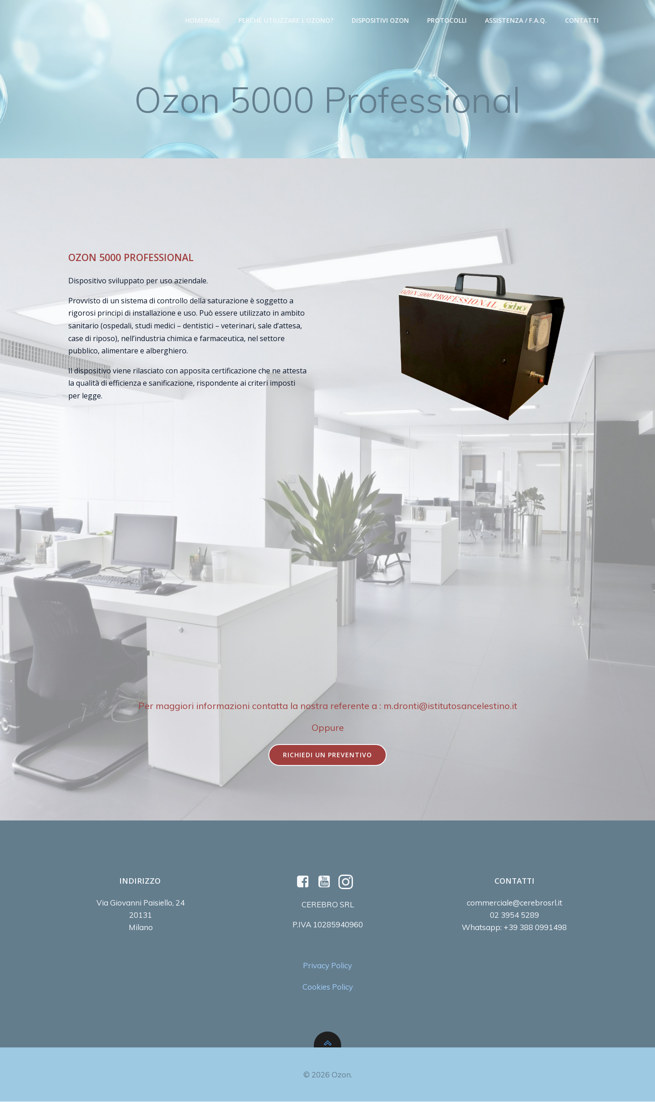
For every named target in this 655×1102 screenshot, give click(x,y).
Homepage (202, 20)
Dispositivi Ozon (380, 20)
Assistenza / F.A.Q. (516, 20)
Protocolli (447, 20)
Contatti (582, 20)
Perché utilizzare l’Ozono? (285, 20)
